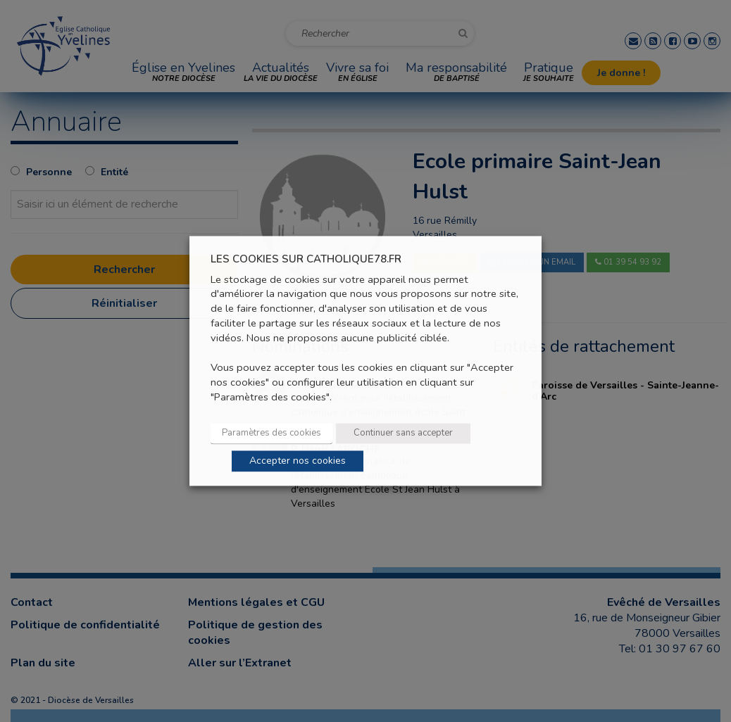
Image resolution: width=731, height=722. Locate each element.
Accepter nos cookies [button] (297, 461)
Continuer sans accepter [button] (403, 433)
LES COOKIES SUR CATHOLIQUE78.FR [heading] (306, 259)
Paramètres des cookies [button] (271, 433)
